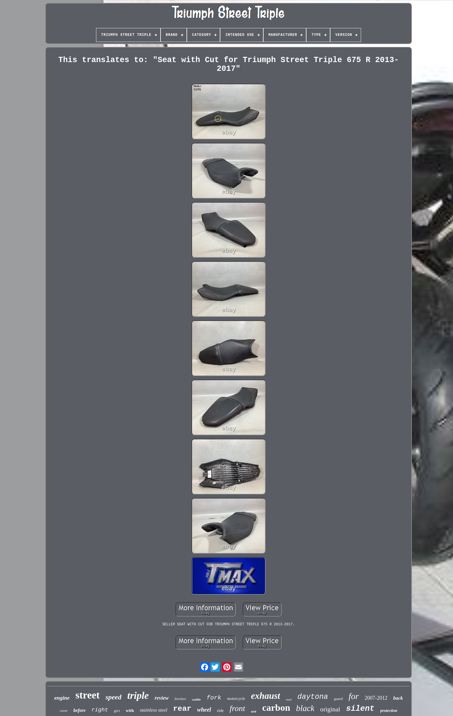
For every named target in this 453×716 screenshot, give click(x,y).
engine (62, 698)
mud (289, 699)
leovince (180, 699)
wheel (204, 709)
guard (338, 698)
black (305, 708)
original (330, 709)
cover (64, 711)
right (99, 710)
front (237, 708)
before (80, 710)
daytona (312, 697)
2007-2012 (376, 698)
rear (182, 708)
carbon (276, 707)
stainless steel (153, 710)
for (354, 696)
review (162, 698)
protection (388, 710)
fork (214, 697)
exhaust (265, 696)
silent (360, 708)
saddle (196, 699)
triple (138, 695)
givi (117, 710)
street (87, 695)
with (130, 710)
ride (220, 710)
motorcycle (236, 698)
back (398, 698)
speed (113, 697)
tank (253, 711)
